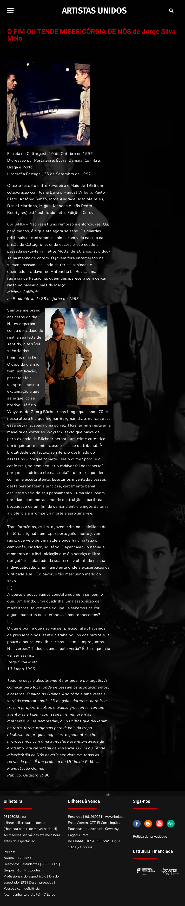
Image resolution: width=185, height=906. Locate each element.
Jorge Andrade (62, 199)
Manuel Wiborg (77, 192)
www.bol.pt (114, 816)
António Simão (33, 199)
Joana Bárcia (50, 192)
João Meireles (90, 199)
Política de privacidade (150, 836)
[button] (10, 10)
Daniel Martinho (22, 206)
